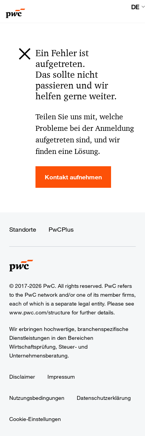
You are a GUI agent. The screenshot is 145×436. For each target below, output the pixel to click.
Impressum (61, 376)
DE (135, 7)
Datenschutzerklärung (104, 397)
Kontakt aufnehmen (73, 177)
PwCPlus (61, 229)
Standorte (22, 229)
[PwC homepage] (15, 11)
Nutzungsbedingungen (36, 397)
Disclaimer (22, 376)
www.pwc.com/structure (39, 312)
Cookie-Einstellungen (35, 419)
